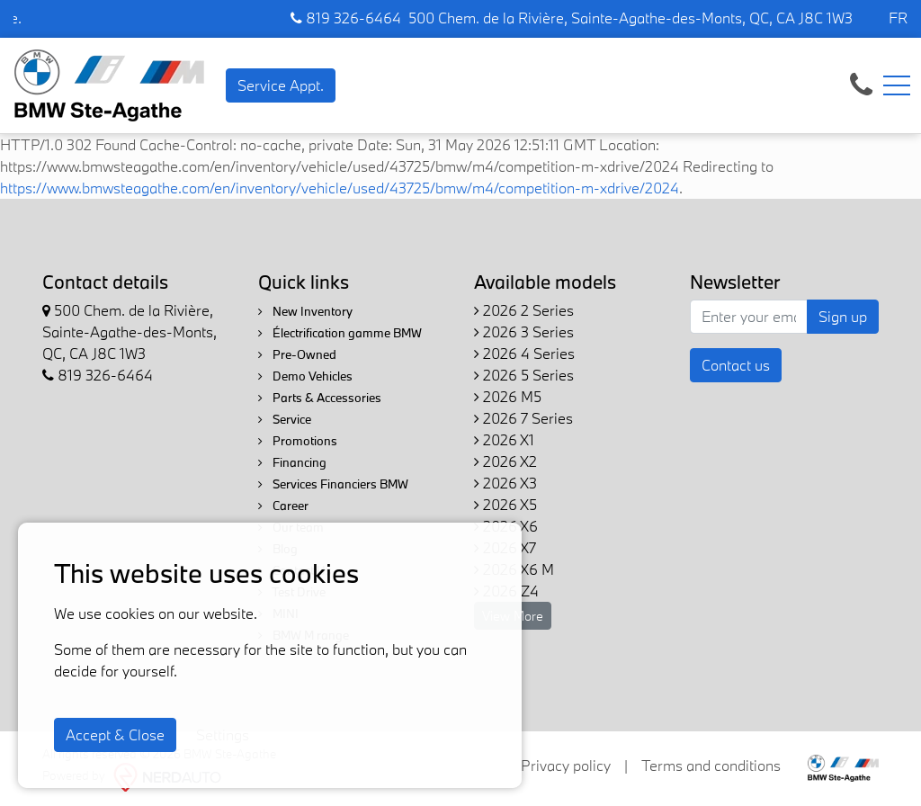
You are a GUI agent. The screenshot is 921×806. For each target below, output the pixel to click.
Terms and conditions (711, 765)
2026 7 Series (523, 417)
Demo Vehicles (305, 376)
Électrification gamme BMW (340, 333)
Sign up (842, 316)
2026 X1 (504, 439)
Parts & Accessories (319, 398)
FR (898, 17)
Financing (292, 462)
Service (284, 419)
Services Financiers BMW (333, 484)
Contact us (736, 364)
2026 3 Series (524, 331)
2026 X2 (505, 461)
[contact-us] (861, 83)
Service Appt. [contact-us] (280, 85)
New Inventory (305, 311)
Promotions (297, 441)
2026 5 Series (524, 374)
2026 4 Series (524, 353)
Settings (222, 734)
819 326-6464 (346, 17)
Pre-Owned (297, 354)
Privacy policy (566, 765)
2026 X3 (505, 482)
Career (283, 505)
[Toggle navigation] (896, 85)
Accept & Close (115, 734)
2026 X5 (505, 504)
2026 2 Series (524, 309)
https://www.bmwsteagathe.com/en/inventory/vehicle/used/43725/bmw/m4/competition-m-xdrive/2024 (339, 187)
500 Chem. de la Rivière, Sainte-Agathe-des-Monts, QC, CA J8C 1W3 (630, 17)
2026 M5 (507, 396)
